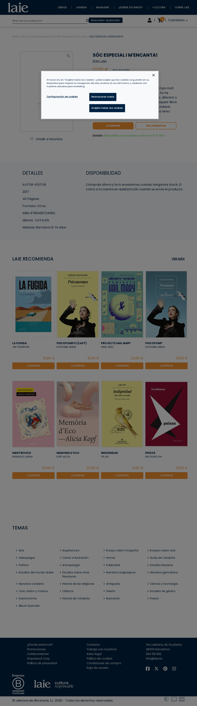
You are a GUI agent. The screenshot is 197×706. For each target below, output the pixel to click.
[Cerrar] (153, 75)
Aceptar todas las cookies (107, 108)
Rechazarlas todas (102, 96)
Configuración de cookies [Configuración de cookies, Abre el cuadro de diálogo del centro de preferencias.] (62, 96)
